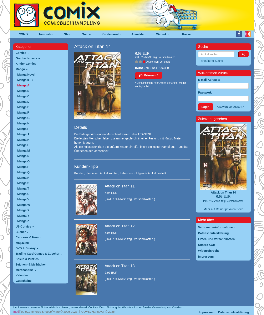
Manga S (23, 183)
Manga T (23, 188)
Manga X (23, 210)
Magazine (22, 242)
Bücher (22, 232)
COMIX (23, 34)
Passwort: (205, 92)
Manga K (23, 139)
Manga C (23, 96)
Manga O (23, 161)
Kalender (22, 275)
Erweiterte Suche (212, 60)
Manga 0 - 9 (25, 80)
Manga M (23, 150)
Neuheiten (46, 34)
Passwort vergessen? (230, 106)
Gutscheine (23, 280)
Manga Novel (26, 74)
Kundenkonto (111, 34)
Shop (67, 34)
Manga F (23, 112)
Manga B (23, 90)
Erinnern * (148, 75)
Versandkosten (167, 57)
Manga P (23, 166)
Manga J (23, 134)
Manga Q (23, 172)
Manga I (22, 128)
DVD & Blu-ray (27, 248)
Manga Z (23, 221)
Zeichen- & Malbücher (31, 264)
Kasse (186, 34)
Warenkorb (164, 34)
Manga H (23, 123)
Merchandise (26, 270)
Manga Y (23, 215)
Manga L (23, 145)
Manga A (23, 85)
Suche (86, 34)
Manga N (23, 156)
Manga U (23, 194)
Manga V (23, 199)
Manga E (23, 107)
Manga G (23, 118)
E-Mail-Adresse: (209, 79)
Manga (22, 69)
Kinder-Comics (26, 63)
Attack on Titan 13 (120, 266)
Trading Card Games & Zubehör (39, 253)
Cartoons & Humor (28, 237)
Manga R (23, 177)
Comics (22, 52)
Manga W (23, 204)
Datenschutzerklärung (233, 312)
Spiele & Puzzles (27, 259)
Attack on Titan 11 (120, 186)
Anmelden (138, 34)
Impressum (206, 312)
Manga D (23, 101)
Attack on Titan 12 (120, 226)
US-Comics (25, 226)
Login (205, 107)
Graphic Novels (28, 58)
